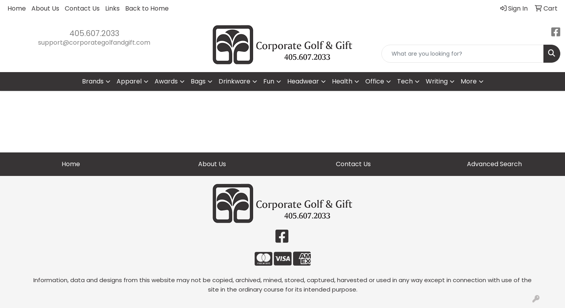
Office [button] (374, 81)
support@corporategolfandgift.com (94, 42)
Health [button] (342, 81)
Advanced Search (494, 163)
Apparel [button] (129, 81)
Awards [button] (166, 81)
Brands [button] (93, 81)
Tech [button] (405, 81)
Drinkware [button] (234, 81)
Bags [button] (198, 81)
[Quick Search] (462, 54)
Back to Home (147, 8)
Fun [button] (268, 81)
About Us (45, 8)
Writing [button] (437, 81)
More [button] (469, 81)
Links (112, 8)
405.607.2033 (94, 33)
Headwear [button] (303, 81)
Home (16, 8)
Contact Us (82, 8)
